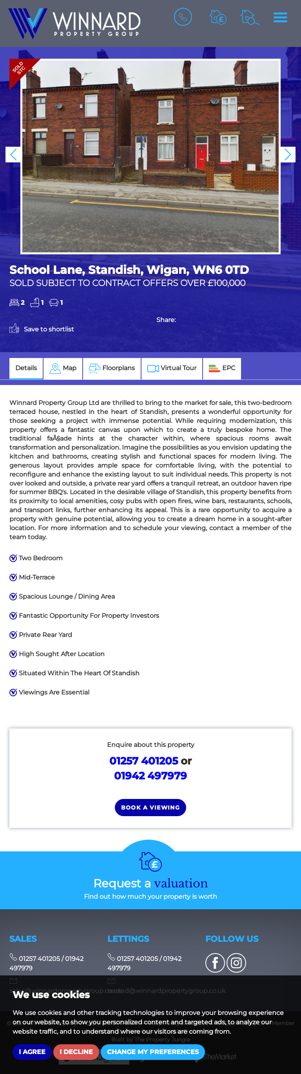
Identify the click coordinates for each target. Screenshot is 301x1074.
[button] (13, 154)
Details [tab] (26, 368)
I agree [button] (32, 1052)
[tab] (63, 369)
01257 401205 (143, 761)
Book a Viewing (150, 807)
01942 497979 (150, 776)
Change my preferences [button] (153, 1052)
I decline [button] (76, 1052)
